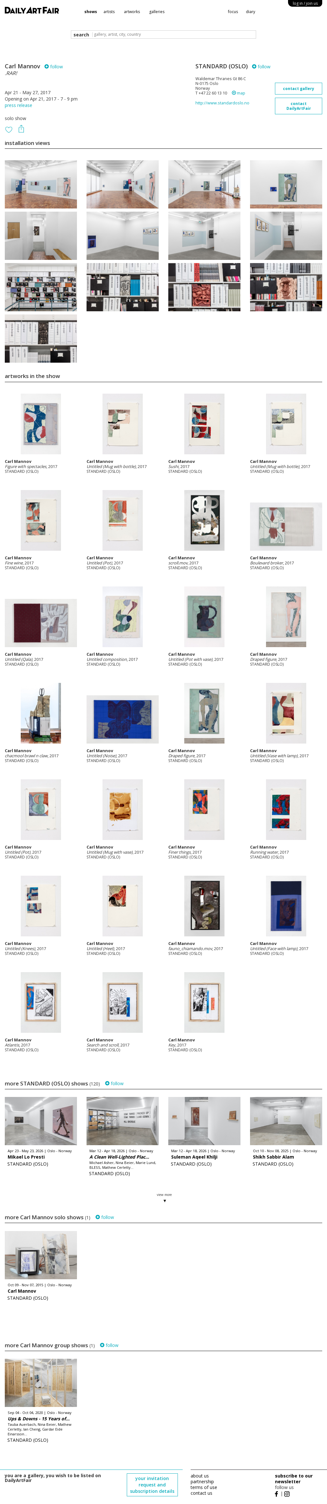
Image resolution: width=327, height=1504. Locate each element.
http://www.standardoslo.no (222, 103)
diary (250, 11)
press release (18, 105)
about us (200, 1476)
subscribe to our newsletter (294, 1479)
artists (109, 11)
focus (233, 11)
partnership (202, 1481)
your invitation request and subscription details (152, 1484)
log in (305, 3)
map (238, 93)
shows (90, 11)
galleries (156, 11)
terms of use (204, 1487)
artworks (132, 11)
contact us (201, 1493)
